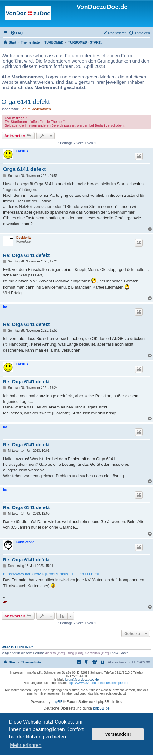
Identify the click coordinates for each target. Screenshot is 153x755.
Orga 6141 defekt (26, 101)
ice (5, 427)
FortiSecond (25, 542)
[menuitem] (16, 33)
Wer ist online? (17, 647)
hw (5, 307)
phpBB (57, 702)
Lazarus (22, 151)
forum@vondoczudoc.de (82, 679)
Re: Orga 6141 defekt (26, 255)
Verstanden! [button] (118, 734)
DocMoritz (23, 237)
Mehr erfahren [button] (26, 745)
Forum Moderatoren (36, 109)
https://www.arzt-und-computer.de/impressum (98, 683)
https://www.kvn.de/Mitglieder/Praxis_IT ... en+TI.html (51, 574)
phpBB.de (101, 708)
